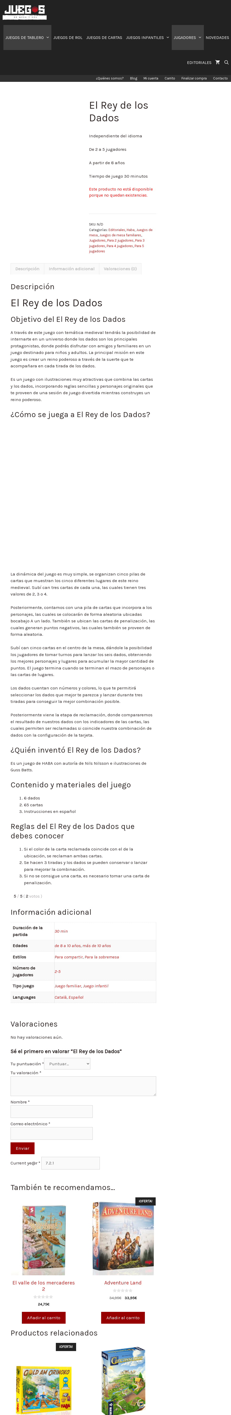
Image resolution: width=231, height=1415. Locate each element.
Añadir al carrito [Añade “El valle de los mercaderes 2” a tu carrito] (43, 1317)
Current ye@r (25, 1163)
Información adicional (72, 268)
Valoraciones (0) (120, 268)
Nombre (20, 1101)
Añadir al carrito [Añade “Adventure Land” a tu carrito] (123, 1317)
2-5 (58, 971)
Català (61, 997)
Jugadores (97, 240)
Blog (133, 78)
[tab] (27, 269)
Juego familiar (68, 985)
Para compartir (69, 956)
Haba (131, 230)
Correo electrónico (30, 1123)
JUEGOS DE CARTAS (104, 37)
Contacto (220, 78)
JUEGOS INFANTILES (149, 37)
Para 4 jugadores (120, 246)
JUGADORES (189, 37)
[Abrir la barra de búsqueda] (226, 62)
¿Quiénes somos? (110, 78)
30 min (61, 931)
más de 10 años (96, 945)
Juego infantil (95, 985)
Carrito (170, 78)
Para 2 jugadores (120, 240)
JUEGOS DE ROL (67, 37)
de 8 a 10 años (68, 945)
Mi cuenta (151, 78)
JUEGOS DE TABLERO (28, 37)
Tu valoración (26, 1072)
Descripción (27, 268)
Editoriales (117, 230)
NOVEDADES (217, 37)
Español (75, 997)
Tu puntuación (27, 1063)
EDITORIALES (199, 62)
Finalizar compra (194, 78)
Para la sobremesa (102, 956)
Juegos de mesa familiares (120, 235)
